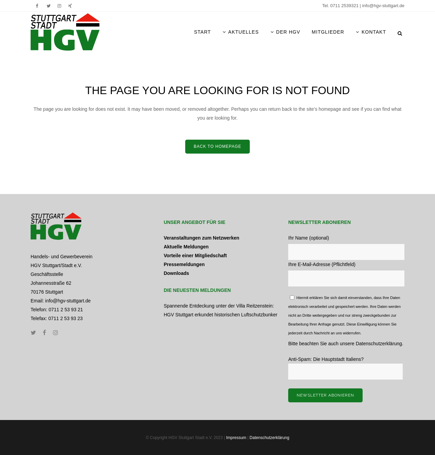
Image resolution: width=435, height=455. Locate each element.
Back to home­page (217, 146)
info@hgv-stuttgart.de (383, 5)
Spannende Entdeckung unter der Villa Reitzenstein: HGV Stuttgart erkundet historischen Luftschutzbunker (221, 310)
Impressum (236, 437)
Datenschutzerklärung (379, 343)
